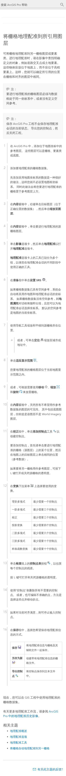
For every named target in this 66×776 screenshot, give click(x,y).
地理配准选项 (18, 736)
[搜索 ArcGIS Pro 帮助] (29, 5)
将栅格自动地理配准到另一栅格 (29, 748)
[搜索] (62, 4)
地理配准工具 (18, 742)
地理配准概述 (18, 731)
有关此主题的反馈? (50, 769)
